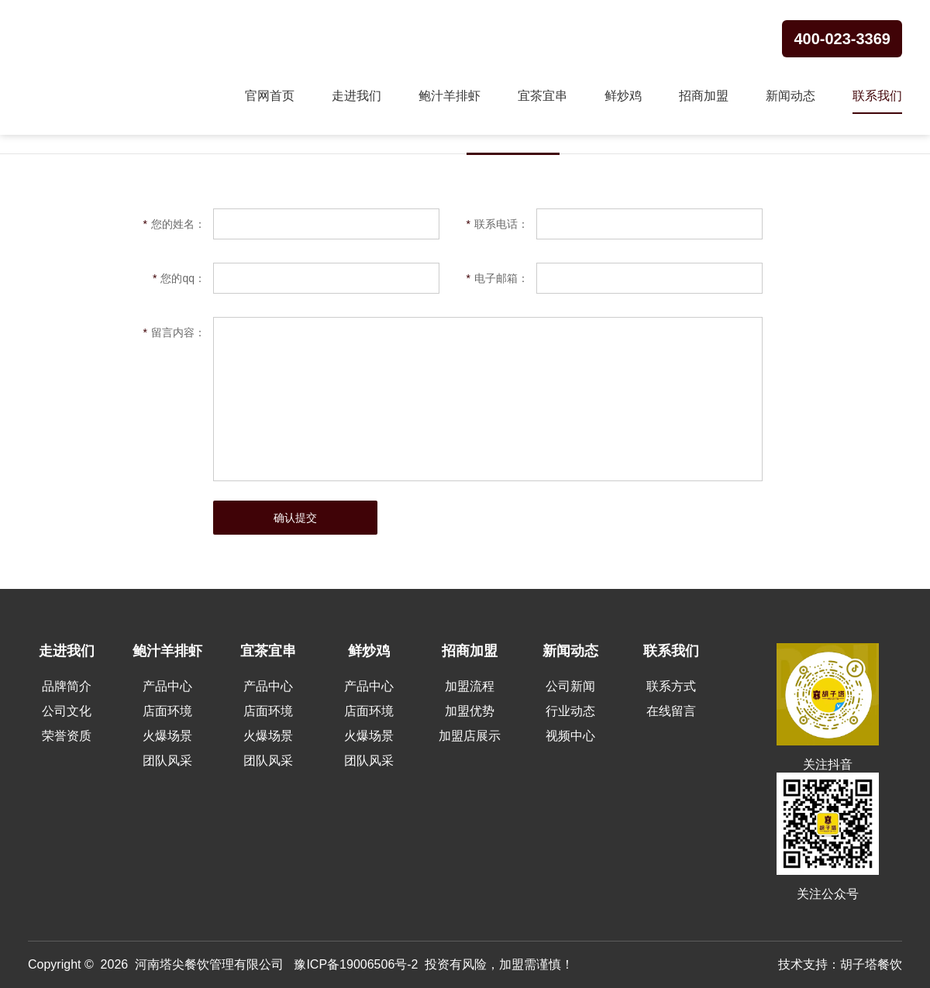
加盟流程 (469, 686)
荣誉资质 (66, 735)
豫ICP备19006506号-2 (356, 964)
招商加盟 (703, 95)
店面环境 (167, 711)
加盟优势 (469, 711)
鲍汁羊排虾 (449, 95)
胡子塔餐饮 (871, 964)
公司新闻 (570, 686)
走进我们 (356, 95)
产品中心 (167, 686)
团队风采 (167, 760)
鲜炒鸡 (623, 95)
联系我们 (877, 95)
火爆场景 (167, 735)
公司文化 (66, 711)
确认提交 (295, 517)
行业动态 (570, 711)
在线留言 (671, 711)
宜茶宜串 (542, 95)
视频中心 (570, 735)
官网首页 (269, 95)
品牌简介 (66, 686)
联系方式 (671, 686)
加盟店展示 (470, 735)
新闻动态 (790, 95)
